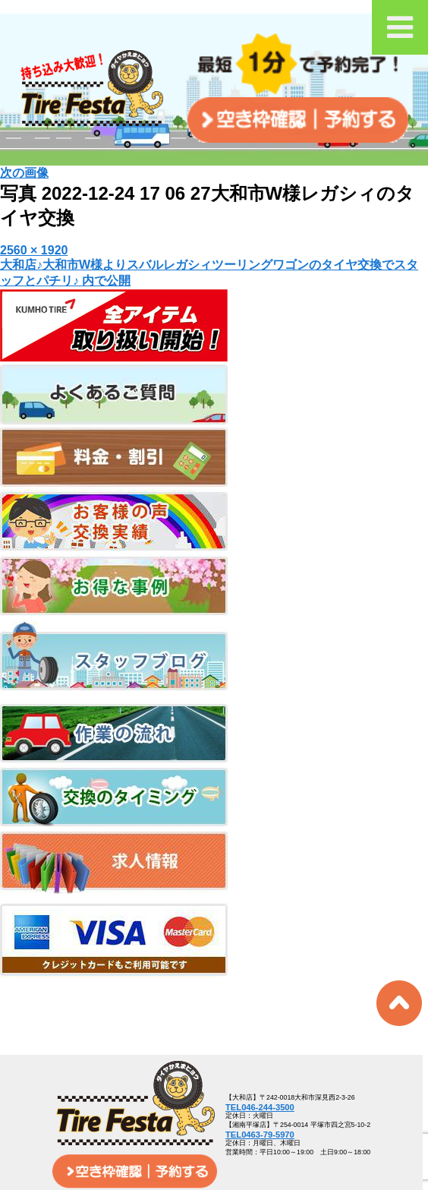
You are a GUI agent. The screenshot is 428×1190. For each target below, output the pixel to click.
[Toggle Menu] (400, 27)
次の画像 (24, 172)
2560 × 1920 (34, 250)
